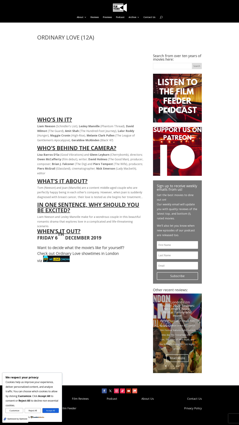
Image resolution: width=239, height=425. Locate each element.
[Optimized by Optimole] (15, 419)
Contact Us (149, 17)
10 (189, 366)
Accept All (50, 410)
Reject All (33, 410)
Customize (14, 410)
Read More (177, 358)
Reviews (95, 17)
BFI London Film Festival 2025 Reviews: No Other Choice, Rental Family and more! (177, 309)
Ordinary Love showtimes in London (87, 253)
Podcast (120, 17)
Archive (132, 17)
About (80, 17)
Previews (107, 17)
